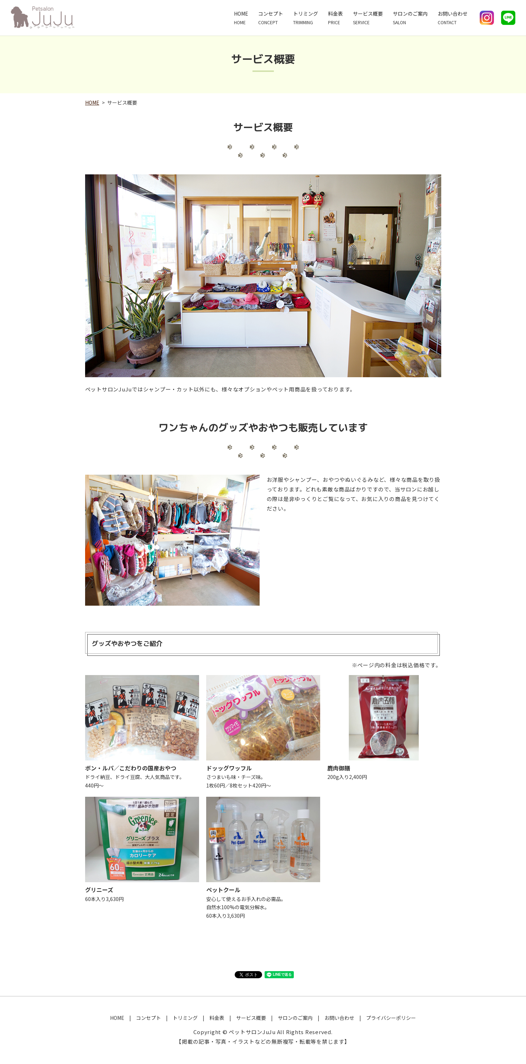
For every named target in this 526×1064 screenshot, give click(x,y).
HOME (241, 18)
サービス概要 (368, 18)
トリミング (305, 18)
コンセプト (270, 18)
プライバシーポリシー (391, 1017)
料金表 (335, 18)
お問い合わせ (453, 18)
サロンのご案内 (410, 18)
